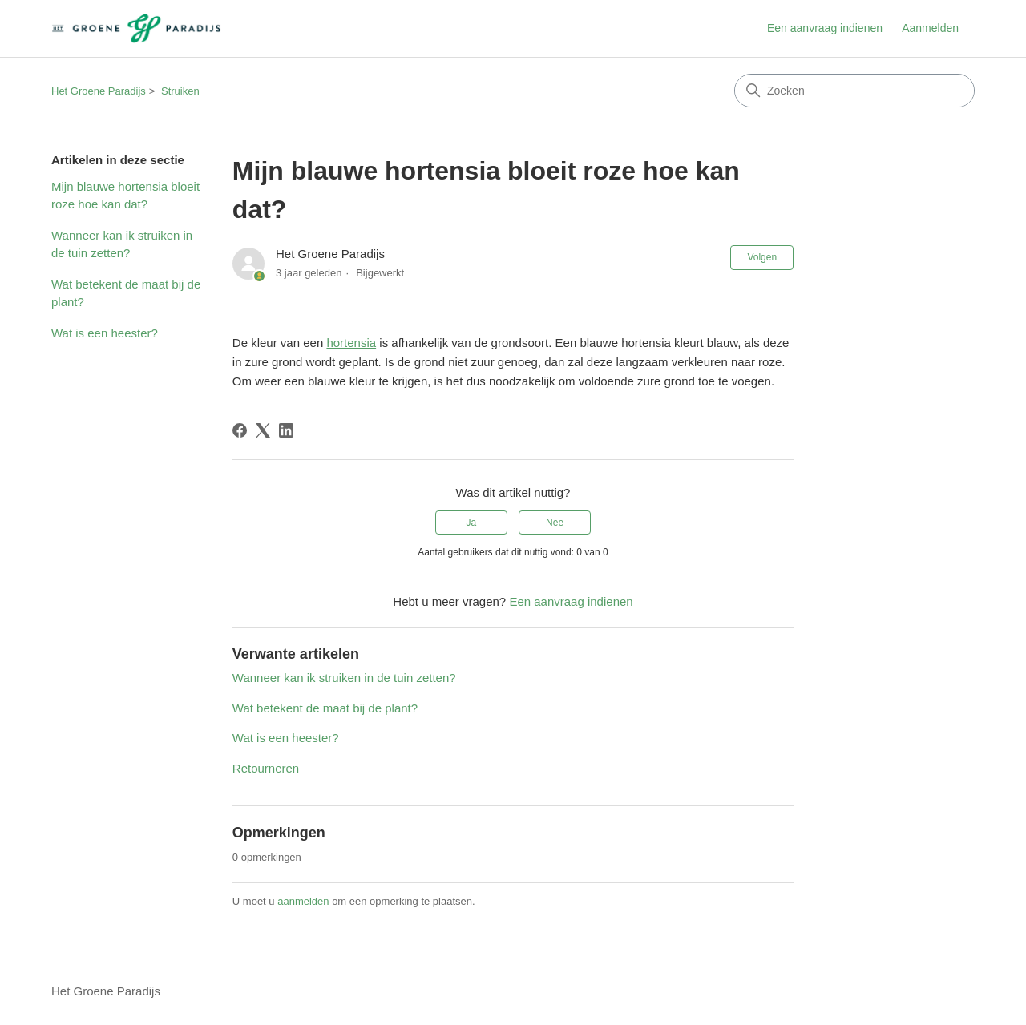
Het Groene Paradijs (98, 91)
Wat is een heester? (104, 333)
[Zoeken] (854, 91)
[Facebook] (239, 430)
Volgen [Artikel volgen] (762, 257)
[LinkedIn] (286, 430)
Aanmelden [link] (930, 28)
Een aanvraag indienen (825, 28)
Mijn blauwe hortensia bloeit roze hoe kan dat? (125, 196)
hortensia (351, 342)
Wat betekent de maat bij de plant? (125, 293)
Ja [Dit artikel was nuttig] (472, 522)
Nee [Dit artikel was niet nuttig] (554, 522)
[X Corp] (263, 430)
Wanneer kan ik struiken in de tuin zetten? (121, 244)
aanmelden (303, 901)
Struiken (180, 91)
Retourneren (265, 768)
